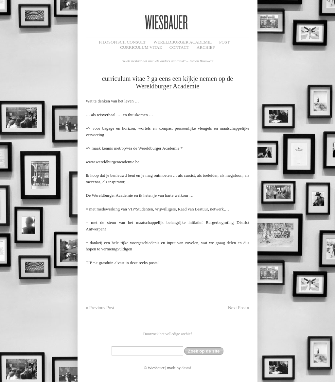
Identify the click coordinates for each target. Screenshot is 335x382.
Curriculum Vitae (141, 47)
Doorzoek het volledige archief (167, 334)
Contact (179, 47)
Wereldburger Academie (182, 42)
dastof (186, 368)
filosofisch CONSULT (122, 42)
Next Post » (238, 307)
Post (224, 42)
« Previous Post (100, 307)
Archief (206, 47)
